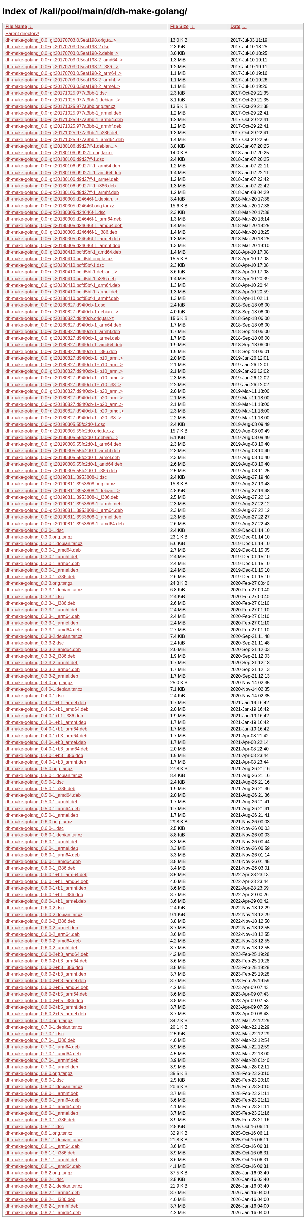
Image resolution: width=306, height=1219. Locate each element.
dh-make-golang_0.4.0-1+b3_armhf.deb (45, 762)
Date (236, 26)
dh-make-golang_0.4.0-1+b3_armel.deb (45, 742)
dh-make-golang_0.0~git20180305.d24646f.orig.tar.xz (59, 205)
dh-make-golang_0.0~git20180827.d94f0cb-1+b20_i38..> (63, 417)
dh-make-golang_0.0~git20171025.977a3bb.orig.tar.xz (60, 106)
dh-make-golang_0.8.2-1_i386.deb (40, 1199)
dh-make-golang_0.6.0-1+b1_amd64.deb (46, 881)
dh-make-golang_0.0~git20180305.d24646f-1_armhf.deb (62, 245)
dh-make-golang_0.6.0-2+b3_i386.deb (44, 967)
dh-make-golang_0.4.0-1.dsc (34, 695)
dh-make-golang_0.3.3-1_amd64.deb (43, 629)
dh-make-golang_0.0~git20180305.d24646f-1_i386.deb (61, 232)
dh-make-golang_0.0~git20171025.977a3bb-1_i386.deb (61, 132)
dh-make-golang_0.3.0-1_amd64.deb (43, 550)
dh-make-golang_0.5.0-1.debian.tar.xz (44, 775)
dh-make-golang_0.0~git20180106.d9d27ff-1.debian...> (61, 146)
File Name (16, 26)
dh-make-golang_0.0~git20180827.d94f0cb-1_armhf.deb (62, 331)
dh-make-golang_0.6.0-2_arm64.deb (42, 934)
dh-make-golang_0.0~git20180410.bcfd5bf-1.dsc (54, 265)
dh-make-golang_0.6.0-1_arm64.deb (42, 854)
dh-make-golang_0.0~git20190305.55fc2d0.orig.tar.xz (59, 431)
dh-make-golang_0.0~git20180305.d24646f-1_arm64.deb (63, 219)
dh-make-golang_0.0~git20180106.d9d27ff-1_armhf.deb (62, 192)
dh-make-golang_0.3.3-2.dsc (34, 642)
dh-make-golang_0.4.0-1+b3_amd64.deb (46, 748)
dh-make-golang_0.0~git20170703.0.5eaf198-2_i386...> (62, 66)
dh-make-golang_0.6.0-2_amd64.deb (43, 940)
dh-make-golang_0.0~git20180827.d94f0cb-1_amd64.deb (63, 344)
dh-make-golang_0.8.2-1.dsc (34, 1179)
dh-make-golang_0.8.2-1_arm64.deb (42, 1192)
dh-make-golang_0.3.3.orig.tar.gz (39, 583)
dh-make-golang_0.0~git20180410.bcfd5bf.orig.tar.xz (59, 258)
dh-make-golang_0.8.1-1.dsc (34, 1126)
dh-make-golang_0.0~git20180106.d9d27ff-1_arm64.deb (62, 165)
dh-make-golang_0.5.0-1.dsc (34, 782)
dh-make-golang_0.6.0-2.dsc (34, 907)
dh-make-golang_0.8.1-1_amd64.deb (43, 1166)
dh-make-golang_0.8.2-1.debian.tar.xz (44, 1186)
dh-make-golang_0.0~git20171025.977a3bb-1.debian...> (62, 99)
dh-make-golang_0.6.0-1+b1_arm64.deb (46, 874)
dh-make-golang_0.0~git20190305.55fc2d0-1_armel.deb (62, 457)
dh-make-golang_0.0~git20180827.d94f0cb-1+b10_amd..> (64, 377)
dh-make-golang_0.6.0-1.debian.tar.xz (44, 834)
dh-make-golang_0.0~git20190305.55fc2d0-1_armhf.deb (62, 450)
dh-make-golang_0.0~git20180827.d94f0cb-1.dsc (55, 305)
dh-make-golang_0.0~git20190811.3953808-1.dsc (56, 477)
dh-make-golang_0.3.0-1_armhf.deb (41, 556)
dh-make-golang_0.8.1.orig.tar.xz (38, 1133)
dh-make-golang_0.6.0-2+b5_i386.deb (44, 1000)
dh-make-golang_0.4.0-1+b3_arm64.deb (46, 735)
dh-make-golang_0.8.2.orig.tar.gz (39, 1172)
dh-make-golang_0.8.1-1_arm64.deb (42, 1146)
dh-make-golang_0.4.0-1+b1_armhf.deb (45, 722)
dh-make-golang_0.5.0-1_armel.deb (41, 815)
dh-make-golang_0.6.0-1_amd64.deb (43, 861)
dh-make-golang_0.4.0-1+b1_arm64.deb (46, 728)
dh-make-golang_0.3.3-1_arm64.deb (42, 616)
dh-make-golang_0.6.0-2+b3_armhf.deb (45, 974)
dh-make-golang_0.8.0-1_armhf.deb (41, 1093)
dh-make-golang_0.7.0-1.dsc (34, 1033)
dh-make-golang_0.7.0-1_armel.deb (41, 1066)
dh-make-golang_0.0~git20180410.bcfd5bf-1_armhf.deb (62, 298)
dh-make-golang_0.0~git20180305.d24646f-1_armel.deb (62, 238)
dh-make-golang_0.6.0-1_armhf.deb (41, 841)
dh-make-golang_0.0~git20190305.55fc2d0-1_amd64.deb (63, 464)
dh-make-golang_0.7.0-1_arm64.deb (42, 1046)
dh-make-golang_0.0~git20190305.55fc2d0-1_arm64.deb (63, 444)
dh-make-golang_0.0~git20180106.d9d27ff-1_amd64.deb (63, 172)
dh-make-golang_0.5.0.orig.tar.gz (39, 768)
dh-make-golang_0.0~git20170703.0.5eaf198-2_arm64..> (63, 73)
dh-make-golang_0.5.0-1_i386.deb (40, 788)
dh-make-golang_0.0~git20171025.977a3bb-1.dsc (56, 93)
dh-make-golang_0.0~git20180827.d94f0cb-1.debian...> (61, 311)
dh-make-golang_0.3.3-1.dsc (34, 596)
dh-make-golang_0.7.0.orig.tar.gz (39, 1020)
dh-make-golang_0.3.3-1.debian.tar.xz (44, 589)
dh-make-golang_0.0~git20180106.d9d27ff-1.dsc (54, 159)
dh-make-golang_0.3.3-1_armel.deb (41, 622)
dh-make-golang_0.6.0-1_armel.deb (41, 848)
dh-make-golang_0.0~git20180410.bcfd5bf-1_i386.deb (60, 278)
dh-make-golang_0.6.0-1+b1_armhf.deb (45, 888)
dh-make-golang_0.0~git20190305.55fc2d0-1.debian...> (61, 437)
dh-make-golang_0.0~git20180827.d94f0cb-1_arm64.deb (63, 325)
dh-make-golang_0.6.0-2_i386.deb (40, 921)
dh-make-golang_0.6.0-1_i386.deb (40, 868)
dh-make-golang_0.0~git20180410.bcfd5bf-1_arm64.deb (62, 285)
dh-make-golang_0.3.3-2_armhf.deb (41, 662)
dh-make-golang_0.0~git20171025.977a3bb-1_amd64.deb (64, 139)
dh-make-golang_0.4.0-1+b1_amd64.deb (46, 709)
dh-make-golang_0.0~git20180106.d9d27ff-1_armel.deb (62, 179)
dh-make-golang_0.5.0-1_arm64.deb (42, 808)
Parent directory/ (22, 33)
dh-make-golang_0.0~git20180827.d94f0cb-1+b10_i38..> (63, 384)
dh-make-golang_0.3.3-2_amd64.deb (43, 649)
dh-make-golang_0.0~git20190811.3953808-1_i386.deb (61, 497)
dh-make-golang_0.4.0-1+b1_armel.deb (45, 702)
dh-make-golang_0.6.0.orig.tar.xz (38, 821)
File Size (179, 26)
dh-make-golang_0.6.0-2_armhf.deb (41, 947)
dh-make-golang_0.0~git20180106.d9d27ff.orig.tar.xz (59, 152)
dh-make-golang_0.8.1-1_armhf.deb (41, 1159)
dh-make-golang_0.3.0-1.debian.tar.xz (44, 543)
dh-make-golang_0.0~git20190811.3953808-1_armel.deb (63, 517)
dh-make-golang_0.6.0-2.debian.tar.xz (44, 914)
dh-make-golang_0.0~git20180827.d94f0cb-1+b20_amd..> (64, 411)
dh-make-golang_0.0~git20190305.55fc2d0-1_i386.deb (61, 470)
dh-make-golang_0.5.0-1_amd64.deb (43, 795)
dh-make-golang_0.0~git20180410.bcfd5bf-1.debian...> (61, 271)
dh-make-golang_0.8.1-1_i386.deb (40, 1152)
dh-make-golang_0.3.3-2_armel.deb (41, 676)
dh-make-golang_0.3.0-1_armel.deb (41, 570)
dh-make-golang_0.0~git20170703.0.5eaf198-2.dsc (57, 46)
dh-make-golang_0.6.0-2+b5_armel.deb (45, 1013)
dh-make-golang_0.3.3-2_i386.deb (40, 656)
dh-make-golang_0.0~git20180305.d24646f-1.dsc (55, 212)
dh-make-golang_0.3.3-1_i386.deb (40, 603)
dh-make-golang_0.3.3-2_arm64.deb (42, 669)
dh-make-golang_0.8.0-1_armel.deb (41, 1113)
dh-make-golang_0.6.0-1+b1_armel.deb (45, 901)
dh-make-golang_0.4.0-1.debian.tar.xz (44, 689)
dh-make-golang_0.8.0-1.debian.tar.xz (44, 1086)
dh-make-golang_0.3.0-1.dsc (34, 530)
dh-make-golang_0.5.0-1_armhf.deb (41, 801)
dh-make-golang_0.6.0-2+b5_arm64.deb (46, 994)
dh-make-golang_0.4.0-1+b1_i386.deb (44, 715)
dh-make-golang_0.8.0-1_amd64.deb (43, 1106)
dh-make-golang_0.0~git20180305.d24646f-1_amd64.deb (64, 225)
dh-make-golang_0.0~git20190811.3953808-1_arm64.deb (64, 510)
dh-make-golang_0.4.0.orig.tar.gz (39, 682)
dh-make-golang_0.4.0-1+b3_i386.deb (44, 755)
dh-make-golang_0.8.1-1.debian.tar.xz (44, 1139)
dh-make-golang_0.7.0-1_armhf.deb (41, 1060)
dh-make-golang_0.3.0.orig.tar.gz (39, 537)
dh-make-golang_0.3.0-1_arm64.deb (42, 563)
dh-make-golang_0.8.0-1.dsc (34, 1080)
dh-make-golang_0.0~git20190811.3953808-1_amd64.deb (64, 523)
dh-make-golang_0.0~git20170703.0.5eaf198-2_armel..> (62, 86)
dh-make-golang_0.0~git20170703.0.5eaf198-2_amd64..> (64, 59)
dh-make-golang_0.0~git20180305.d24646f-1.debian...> (62, 199)
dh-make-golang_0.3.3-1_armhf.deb (41, 609)
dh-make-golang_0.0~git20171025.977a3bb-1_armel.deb (63, 113)
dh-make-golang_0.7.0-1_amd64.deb (43, 1053)
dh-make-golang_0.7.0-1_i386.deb (40, 1040)
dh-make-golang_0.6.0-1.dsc (34, 828)
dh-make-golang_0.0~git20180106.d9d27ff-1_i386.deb (60, 185)
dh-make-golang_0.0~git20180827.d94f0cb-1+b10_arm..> (64, 358)
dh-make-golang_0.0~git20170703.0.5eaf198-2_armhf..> (62, 79)
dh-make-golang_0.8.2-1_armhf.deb (41, 1206)
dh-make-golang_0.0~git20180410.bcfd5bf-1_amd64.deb (63, 252)
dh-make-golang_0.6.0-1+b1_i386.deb (44, 894)
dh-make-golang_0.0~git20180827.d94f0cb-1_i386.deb (61, 351)
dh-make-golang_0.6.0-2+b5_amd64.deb (46, 987)
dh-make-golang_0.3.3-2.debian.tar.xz (44, 636)
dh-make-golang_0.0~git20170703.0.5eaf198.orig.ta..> (60, 40)
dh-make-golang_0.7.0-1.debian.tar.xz (44, 1027)
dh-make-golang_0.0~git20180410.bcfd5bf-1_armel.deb (61, 291)
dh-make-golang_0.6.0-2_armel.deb (41, 927)
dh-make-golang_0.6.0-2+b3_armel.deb (45, 980)
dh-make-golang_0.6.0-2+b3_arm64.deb (46, 960)
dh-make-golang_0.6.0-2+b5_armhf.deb (45, 1007)
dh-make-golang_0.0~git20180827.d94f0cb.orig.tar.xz (59, 318)
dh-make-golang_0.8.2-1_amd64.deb (43, 1212)
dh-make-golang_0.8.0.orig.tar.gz (39, 1073)
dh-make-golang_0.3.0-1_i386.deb (40, 576)
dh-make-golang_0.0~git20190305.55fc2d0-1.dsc (55, 424)
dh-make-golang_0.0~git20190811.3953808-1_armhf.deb (63, 503)
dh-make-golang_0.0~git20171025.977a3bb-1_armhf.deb (63, 126)
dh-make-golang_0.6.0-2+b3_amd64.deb (46, 954)
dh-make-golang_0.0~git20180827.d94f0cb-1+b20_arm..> (64, 391)
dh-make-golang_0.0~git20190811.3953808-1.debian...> (62, 490)
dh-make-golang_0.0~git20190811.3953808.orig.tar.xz (60, 483)
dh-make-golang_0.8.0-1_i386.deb (40, 1119)
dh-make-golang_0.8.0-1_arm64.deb (42, 1100)
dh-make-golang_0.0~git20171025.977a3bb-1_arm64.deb (64, 119)
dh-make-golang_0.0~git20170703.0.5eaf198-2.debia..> (62, 53)
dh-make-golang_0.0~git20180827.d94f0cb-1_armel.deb (62, 338)
